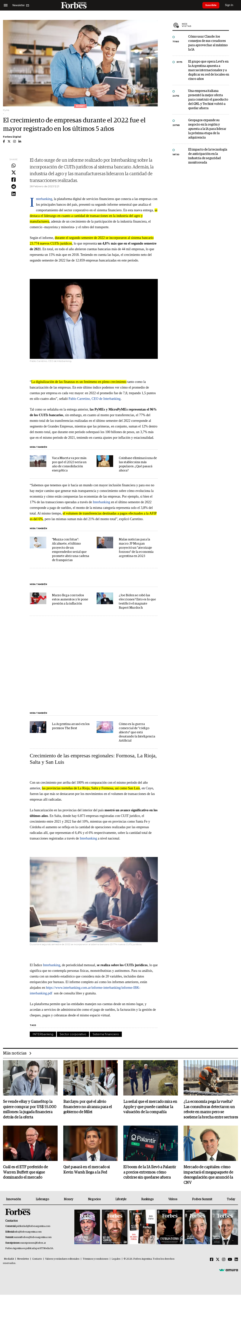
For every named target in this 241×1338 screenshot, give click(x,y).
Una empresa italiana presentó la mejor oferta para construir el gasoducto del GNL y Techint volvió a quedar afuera (208, 99)
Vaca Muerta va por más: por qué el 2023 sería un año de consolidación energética (69, 464)
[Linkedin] (236, 1260)
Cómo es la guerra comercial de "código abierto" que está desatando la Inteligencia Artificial (137, 732)
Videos (172, 1200)
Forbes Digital (12, 136)
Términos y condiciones (95, 1259)
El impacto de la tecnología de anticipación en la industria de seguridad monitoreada (207, 156)
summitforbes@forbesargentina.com (33, 1238)
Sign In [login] (232, 5)
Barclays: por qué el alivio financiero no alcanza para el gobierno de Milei (87, 1107)
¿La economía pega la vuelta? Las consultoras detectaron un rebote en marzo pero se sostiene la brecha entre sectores (211, 1110)
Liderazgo (42, 1200)
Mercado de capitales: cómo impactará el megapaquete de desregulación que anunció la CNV (208, 1175)
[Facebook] (211, 1260)
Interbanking (44, 199)
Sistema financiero (106, 1034)
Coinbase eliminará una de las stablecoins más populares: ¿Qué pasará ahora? (138, 464)
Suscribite (212, 5)
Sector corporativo (73, 1034)
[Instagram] (223, 1260)
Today (231, 1200)
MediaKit (9, 1259)
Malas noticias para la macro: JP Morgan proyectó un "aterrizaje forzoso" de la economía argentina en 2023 (136, 548)
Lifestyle (120, 1200)
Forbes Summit (202, 1200)
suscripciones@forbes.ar (33, 1244)
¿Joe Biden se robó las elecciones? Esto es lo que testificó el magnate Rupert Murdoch (137, 601)
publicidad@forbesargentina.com (33, 1227)
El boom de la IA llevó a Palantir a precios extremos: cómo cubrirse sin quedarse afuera (149, 1173)
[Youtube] (230, 1260)
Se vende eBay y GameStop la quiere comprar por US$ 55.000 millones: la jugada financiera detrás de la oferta (29, 1110)
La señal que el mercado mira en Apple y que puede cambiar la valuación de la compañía (150, 1107)
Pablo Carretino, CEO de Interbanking (94, 399)
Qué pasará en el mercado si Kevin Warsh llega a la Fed (86, 1170)
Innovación (13, 1200)
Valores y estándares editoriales (62, 1259)
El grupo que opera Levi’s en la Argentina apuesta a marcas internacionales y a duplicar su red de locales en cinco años (208, 70)
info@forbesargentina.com (28, 1232)
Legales (116, 1259)
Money (68, 1200)
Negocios (94, 1200)
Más (205, 25)
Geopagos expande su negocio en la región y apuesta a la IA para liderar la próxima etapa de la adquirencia (207, 129)
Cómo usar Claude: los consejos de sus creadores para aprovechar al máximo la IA (208, 43)
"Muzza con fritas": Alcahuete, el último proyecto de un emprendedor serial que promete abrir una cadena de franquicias (70, 550)
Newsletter (23, 1259)
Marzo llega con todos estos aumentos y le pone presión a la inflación (70, 599)
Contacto (37, 1259)
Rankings (147, 1200)
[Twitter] (218, 1260)
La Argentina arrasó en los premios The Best (71, 726)
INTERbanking (43, 1034)
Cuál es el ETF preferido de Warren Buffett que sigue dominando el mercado (25, 1173)
